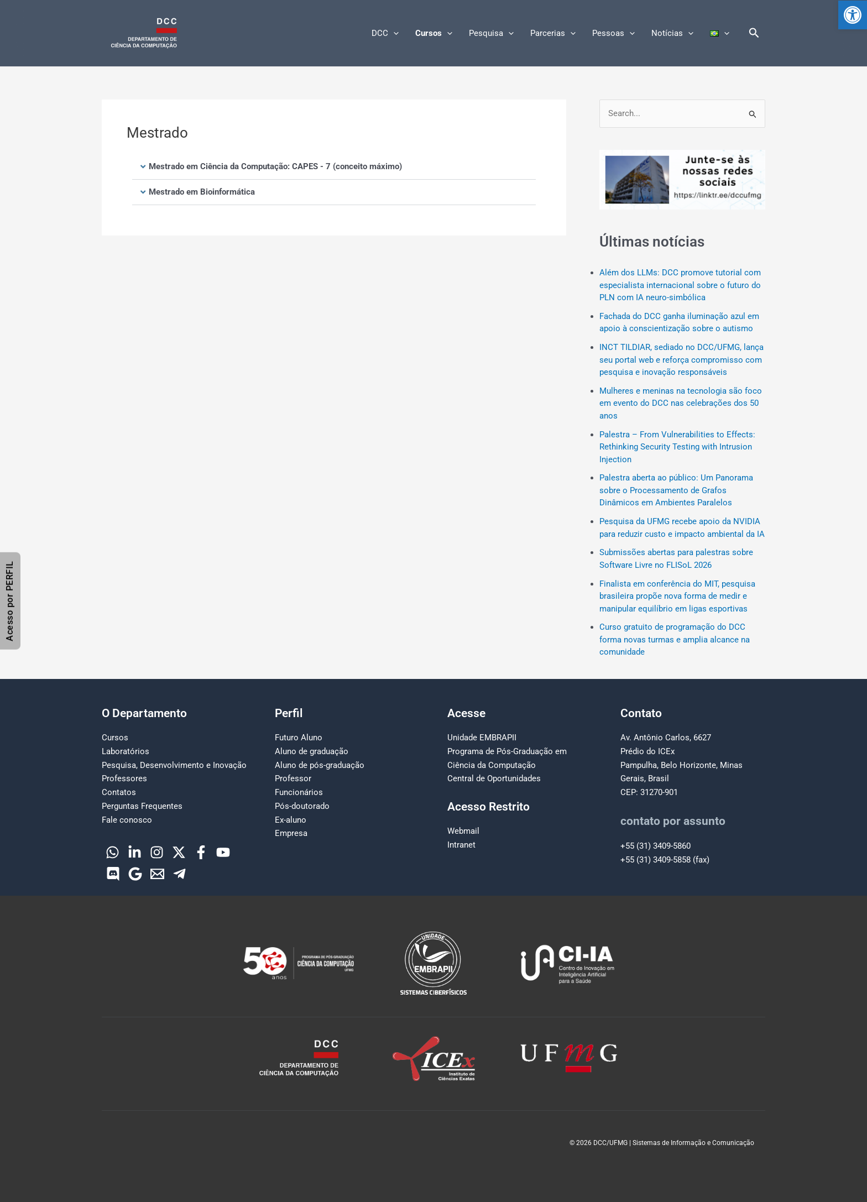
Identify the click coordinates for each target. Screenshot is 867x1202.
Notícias (672, 33)
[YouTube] (223, 852)
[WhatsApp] (112, 852)
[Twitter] (179, 852)
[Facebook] (201, 852)
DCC (385, 33)
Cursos (433, 33)
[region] (682, 179)
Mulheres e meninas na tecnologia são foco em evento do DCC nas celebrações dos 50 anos (680, 403)
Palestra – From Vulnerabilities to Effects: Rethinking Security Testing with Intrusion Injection (677, 447)
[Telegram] (179, 874)
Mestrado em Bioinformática (202, 192)
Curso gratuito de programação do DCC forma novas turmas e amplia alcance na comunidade (674, 639)
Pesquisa (491, 33)
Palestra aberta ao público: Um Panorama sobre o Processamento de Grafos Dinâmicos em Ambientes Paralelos (676, 490)
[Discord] (113, 874)
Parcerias (553, 33)
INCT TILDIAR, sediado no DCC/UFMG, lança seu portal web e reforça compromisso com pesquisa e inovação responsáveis (681, 359)
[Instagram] (157, 852)
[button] (852, 15)
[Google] (135, 874)
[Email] (157, 874)
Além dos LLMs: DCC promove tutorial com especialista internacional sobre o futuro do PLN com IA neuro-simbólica (680, 285)
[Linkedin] (134, 852)
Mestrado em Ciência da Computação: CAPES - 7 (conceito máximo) (275, 166)
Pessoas (613, 33)
